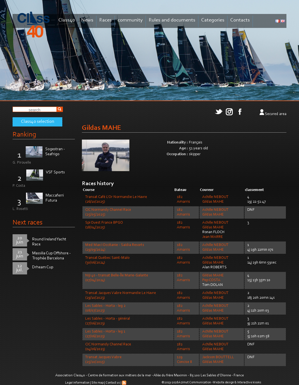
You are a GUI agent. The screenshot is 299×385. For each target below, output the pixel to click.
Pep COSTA (211, 280)
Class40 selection (37, 121)
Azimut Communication (195, 382)
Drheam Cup (42, 267)
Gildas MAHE (213, 202)
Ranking (24, 134)
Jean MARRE (212, 237)
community (130, 20)
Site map (97, 382)
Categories (212, 20)
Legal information (77, 382)
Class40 (66, 20)
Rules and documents (172, 20)
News (87, 20)
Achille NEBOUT (215, 197)
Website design (223, 382)
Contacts (240, 20)
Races (105, 20)
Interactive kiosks (249, 382)
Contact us (113, 382)
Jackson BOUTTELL (218, 357)
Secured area (275, 114)
